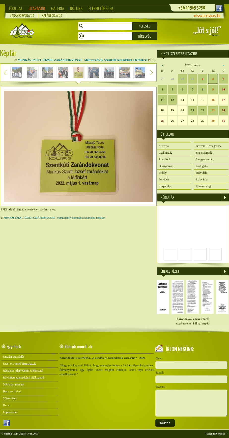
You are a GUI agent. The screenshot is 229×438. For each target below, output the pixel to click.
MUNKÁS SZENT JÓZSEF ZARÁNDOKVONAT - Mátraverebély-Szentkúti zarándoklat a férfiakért (82, 60)
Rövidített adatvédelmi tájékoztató (23, 377)
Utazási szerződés (13, 356)
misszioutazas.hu (207, 16)
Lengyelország (204, 159)
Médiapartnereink (13, 384)
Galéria (57, 8)
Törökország (203, 186)
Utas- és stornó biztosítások (19, 363)
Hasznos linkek (12, 391)
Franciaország (204, 152)
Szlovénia (201, 179)
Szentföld (164, 159)
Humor (7, 405)
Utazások (37, 8)
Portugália (202, 166)
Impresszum (10, 412)
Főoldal (16, 8)
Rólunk (76, 8)
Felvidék (164, 179)
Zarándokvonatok (22, 16)
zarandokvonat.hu (216, 433)
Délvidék (201, 173)
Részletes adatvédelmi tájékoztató (23, 370)
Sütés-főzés (10, 398)
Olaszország (166, 166)
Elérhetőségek (100, 8)
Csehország (165, 152)
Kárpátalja (165, 186)
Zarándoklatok (52, 16)
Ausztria (164, 146)
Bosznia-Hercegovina (209, 146)
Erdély (163, 173)
